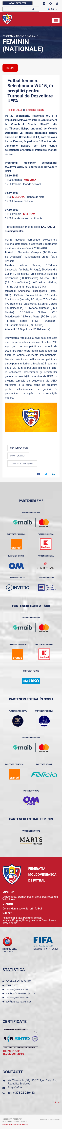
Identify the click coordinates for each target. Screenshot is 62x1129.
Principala (8, 36)
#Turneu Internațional (22, 464)
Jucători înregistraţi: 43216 (21, 993)
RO (51, 9)
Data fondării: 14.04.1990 (19, 981)
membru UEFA (9, 949)
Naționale (32, 36)
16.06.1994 (54, 949)
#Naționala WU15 (19, 448)
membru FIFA (40, 949)
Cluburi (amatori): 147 (17, 989)
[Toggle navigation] (56, 20)
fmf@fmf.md (15, 1087)
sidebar (10, 68)
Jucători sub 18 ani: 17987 (20, 1002)
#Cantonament (18, 456)
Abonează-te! (17, 3)
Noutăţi (20, 36)
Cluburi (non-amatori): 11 (19, 998)
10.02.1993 (7, 952)
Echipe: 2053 (12, 985)
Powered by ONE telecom (50, 1119)
